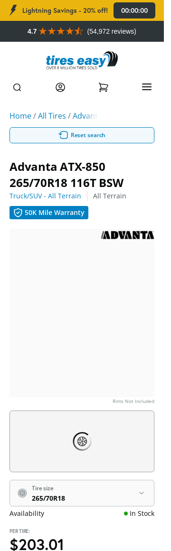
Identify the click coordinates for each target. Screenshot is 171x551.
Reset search (82, 135)
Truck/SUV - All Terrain (45, 195)
